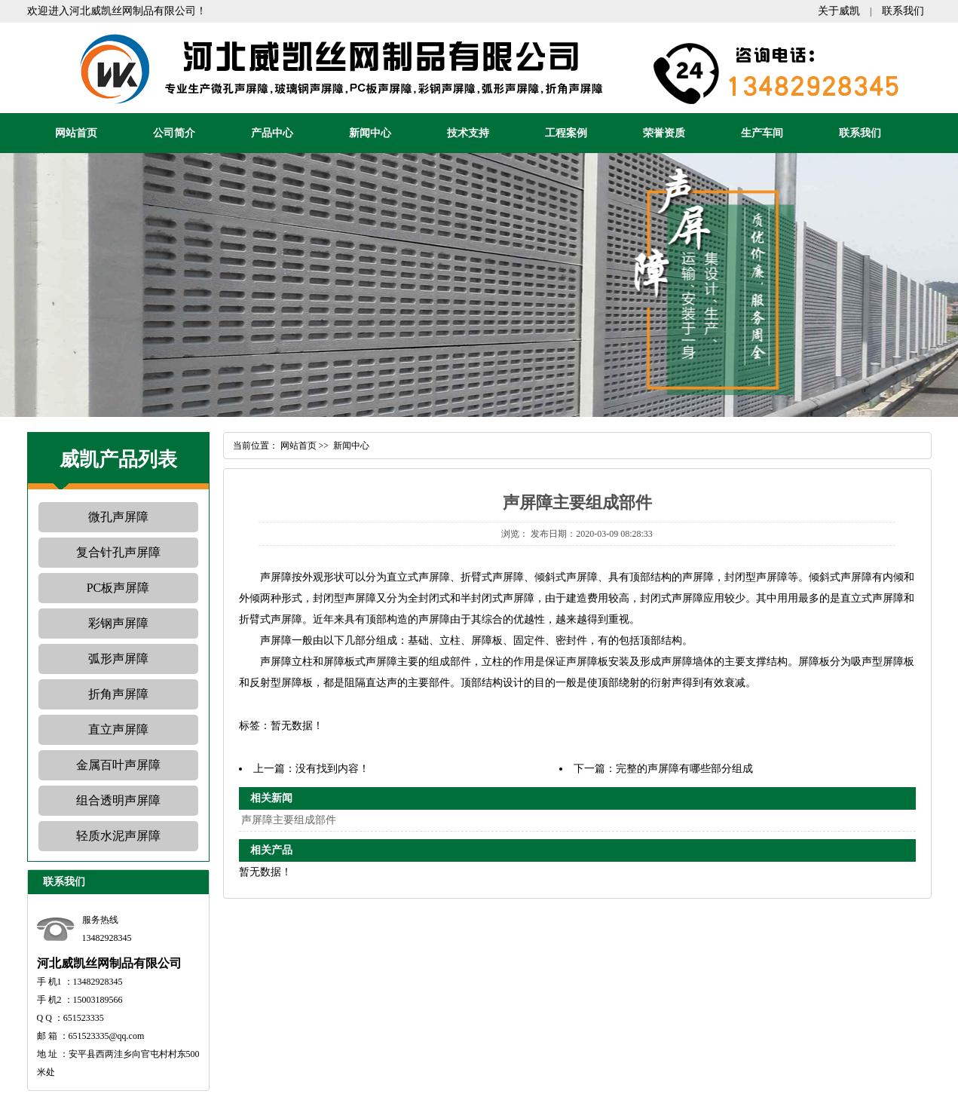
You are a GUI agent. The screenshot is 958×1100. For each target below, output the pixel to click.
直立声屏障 (118, 729)
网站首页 (76, 133)
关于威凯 (839, 11)
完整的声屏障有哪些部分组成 (684, 768)
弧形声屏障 (118, 658)
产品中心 (272, 133)
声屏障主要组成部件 (288, 820)
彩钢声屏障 (118, 623)
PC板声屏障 (118, 587)
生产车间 (762, 133)
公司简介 (174, 133)
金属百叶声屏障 (118, 764)
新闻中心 (370, 133)
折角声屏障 (118, 694)
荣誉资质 (664, 133)
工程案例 (566, 133)
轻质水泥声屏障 (118, 835)
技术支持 (468, 133)
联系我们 (903, 11)
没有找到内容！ (332, 768)
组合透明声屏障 (118, 800)
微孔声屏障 (118, 516)
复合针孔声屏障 (118, 552)
